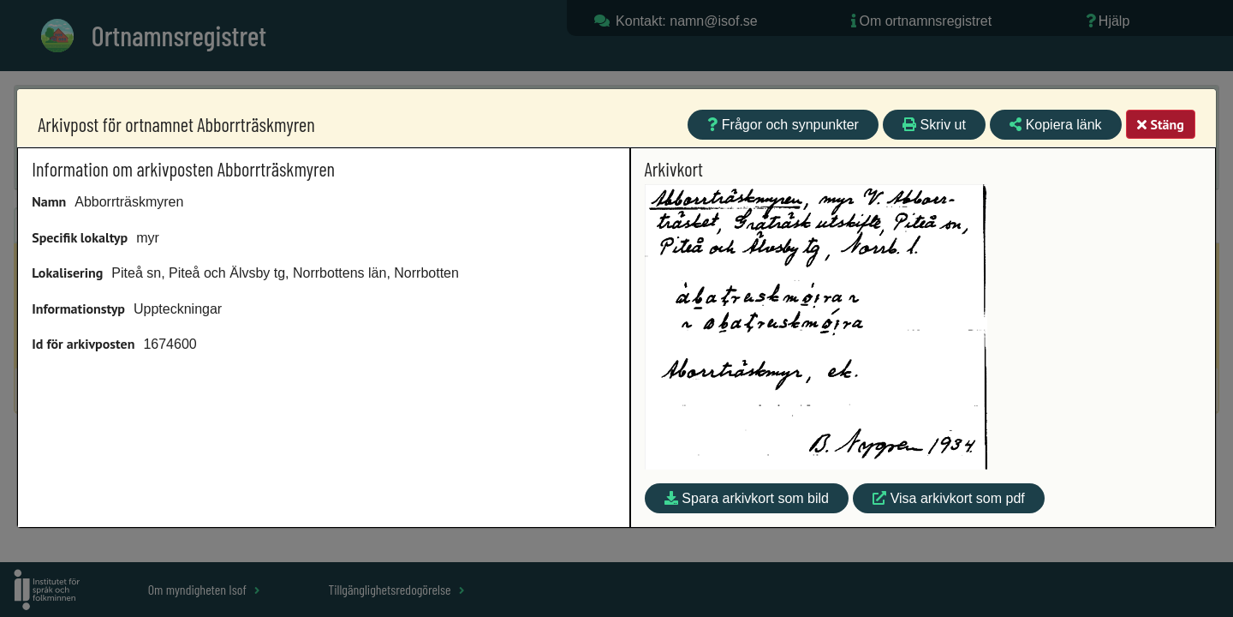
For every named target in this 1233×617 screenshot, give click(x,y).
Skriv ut (934, 124)
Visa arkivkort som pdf (949, 498)
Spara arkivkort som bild (746, 498)
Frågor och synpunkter (783, 124)
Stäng (1160, 124)
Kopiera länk (1055, 124)
